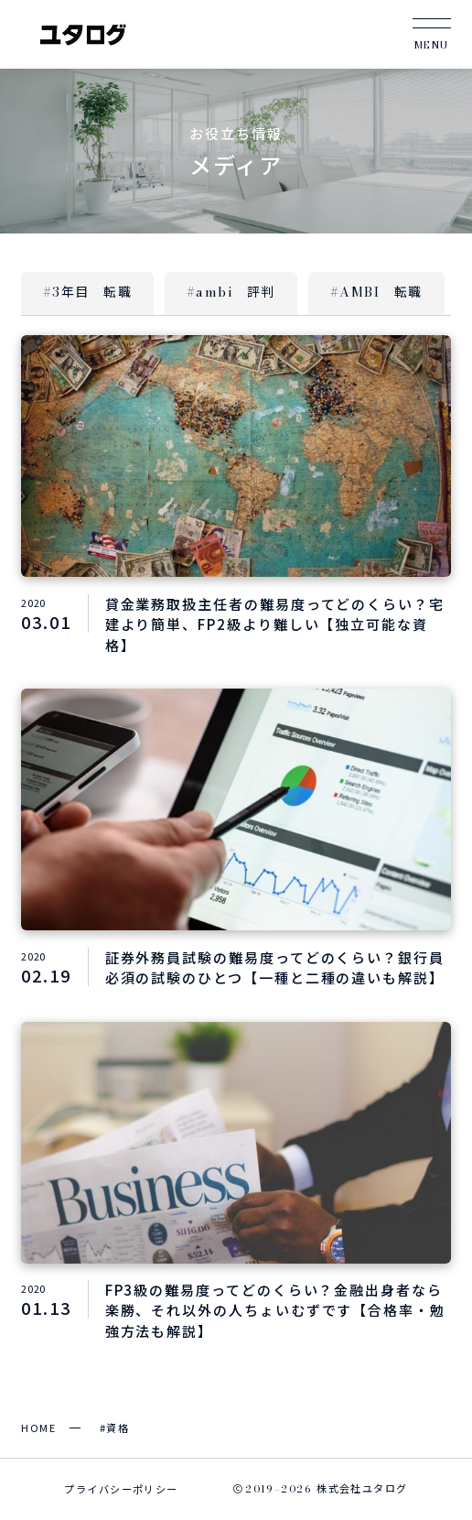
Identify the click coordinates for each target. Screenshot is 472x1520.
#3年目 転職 (87, 292)
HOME (38, 1427)
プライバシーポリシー (120, 1489)
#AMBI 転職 (376, 292)
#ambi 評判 (231, 292)
